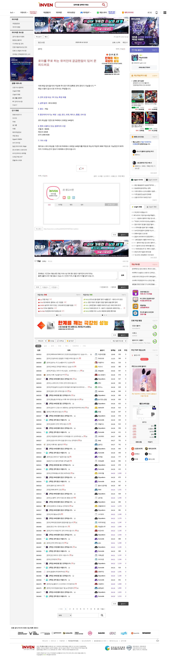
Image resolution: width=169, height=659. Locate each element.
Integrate (101, 371)
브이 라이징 (16, 143)
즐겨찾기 (71, 341)
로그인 (150, 12)
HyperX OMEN (17, 139)
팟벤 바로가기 (17, 114)
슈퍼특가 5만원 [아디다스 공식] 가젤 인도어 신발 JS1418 (144, 280)
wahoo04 (101, 408)
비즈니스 (53, 641)
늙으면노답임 (102, 399)
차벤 (13, 121)
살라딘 (100, 444)
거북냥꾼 (101, 555)
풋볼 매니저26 (17, 160)
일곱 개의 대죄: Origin (19, 146)
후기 (66, 346)
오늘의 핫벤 (16, 91)
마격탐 (100, 457)
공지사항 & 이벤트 (18, 36)
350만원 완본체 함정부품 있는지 (60, 522)
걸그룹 (14, 125)
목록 (117, 49)
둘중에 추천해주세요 (56, 572)
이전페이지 (104, 287)
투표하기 (144, 359)
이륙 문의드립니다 (55, 412)
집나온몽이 (101, 375)
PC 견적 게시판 (17, 101)
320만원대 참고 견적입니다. (61, 379)
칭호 (82, 205)
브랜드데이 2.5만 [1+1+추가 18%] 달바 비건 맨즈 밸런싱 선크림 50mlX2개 (144, 276)
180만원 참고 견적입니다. (60, 576)
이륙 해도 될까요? (55, 444)
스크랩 (100, 176)
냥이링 (100, 498)
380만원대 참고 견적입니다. (61, 502)
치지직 (14, 118)
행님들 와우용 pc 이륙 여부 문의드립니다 (63, 399)
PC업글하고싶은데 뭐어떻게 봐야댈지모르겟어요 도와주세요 (70, 387)
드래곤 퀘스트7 (17, 157)
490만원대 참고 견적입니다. (61, 494)
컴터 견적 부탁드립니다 (57, 391)
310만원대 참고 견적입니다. (61, 449)
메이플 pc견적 (54, 514)
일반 (45, 346)
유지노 (100, 387)
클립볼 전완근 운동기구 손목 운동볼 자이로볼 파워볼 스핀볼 (144, 284)
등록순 (44, 261)
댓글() (122, 49)
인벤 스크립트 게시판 (19, 50)
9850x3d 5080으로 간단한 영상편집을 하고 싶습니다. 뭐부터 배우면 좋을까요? (76, 354)
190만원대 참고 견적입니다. (61, 535)
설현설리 (101, 588)
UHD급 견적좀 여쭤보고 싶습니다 (60, 367)
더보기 (73, 197)
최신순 (50, 261)
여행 (13, 128)
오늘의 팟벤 (16, 94)
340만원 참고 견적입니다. (60, 403)
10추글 (61, 341)
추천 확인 (121, 176)
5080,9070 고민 (54, 490)
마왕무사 (101, 362)
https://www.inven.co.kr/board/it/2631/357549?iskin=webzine (61, 229)
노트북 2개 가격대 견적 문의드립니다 (62, 383)
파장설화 (101, 461)
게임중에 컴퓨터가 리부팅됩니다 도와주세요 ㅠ (65, 436)
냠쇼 (99, 543)
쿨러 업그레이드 (54, 485)
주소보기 (39, 37)
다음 (102, 609)
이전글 (53, 287)
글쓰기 (123, 335)
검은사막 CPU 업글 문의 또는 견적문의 (62, 440)
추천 (59, 346)
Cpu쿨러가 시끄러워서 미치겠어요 (61, 584)
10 (98, 609)
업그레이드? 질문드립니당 (58, 457)
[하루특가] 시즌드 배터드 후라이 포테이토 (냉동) (144, 269)
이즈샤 (100, 367)
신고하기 (107, 176)
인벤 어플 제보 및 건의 (19, 47)
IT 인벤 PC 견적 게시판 (121, 37)
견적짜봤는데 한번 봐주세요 (58, 473)
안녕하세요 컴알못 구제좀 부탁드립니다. (63, 358)
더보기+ (78, 295)
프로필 (60, 205)
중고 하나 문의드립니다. (57, 526)
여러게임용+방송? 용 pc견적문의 (60, 588)
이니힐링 (69, 197)
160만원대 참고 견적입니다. (61, 428)
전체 (38, 346)
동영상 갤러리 (17, 40)
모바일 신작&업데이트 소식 (21, 54)
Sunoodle (101, 420)
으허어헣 (101, 473)
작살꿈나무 (101, 526)
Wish (99, 490)
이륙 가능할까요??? (56, 375)
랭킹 (71, 205)
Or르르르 (101, 358)
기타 (84, 346)
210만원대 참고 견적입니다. (61, 592)
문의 (52, 346)
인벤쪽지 (64, 197)
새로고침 (125, 261)
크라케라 (101, 436)
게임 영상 (15, 135)
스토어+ (154, 76)
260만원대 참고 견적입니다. (61, 510)
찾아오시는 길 (113, 641)
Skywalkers (101, 379)
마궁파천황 (101, 354)
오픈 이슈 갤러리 (17, 87)
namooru (101, 391)
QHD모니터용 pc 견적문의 (58, 506)
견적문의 (52, 559)
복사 (46, 37)
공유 (95, 176)
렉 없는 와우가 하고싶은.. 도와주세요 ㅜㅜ (63, 371)
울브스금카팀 (102, 485)
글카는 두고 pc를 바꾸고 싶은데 (60, 362)
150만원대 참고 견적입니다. (61, 416)
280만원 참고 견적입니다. (60, 465)
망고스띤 (40, 42)
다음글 (44, 287)
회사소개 (45, 641)
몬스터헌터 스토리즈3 (19, 150)
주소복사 (39, 229)
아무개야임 (101, 522)
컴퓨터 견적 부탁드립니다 (58, 424)
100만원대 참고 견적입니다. (61, 518)
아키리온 (101, 559)
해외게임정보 (16, 132)
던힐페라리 (101, 506)
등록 (122, 275)
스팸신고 (114, 176)
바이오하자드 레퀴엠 (19, 153)
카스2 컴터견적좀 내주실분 (58, 461)
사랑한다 (101, 584)
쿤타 (99, 383)
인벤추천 (76, 346)
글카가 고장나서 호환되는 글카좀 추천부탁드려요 (66, 408)
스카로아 (101, 514)
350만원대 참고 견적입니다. (61, 477)
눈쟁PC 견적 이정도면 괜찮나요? (60, 498)
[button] (56, 315)
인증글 (52, 341)
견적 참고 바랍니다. (58, 420)
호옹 (99, 412)
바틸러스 (101, 424)
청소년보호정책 (86, 641)
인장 (49, 205)
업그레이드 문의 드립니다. (58, 555)
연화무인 (101, 572)
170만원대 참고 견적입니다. (61, 547)
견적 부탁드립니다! (55, 543)
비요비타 (101, 531)
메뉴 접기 (111, 204)
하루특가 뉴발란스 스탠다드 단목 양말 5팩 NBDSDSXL (144, 273)
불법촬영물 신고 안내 (100, 641)
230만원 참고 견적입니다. (60, 395)
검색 (102, 615)
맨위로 (113, 287)
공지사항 (123, 641)
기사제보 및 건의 (17, 43)
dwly (99, 440)
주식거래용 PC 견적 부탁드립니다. (61, 531)
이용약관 (62, 641)
